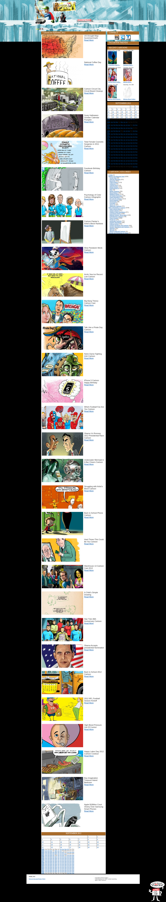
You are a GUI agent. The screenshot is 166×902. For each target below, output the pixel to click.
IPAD (111, 190)
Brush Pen (113, 181)
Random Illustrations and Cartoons (119, 227)
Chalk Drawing (114, 182)
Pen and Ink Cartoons (116, 199)
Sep (65, 849)
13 (70, 842)
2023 (42, 852)
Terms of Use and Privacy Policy (37, 879)
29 (88, 847)
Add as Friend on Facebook (128, 37)
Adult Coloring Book (115, 209)
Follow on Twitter (122, 37)
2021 (42, 855)
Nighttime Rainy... (128, 65)
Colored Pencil (114, 185)
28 (79, 847)
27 (70, 847)
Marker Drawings (114, 191)
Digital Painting (114, 187)
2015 (42, 864)
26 (61, 847)
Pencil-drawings (114, 200)
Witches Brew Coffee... (114, 82)
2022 (42, 853)
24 (42, 847)
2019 (42, 858)
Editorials (51, 23)
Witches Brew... (127, 82)
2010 (42, 871)
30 (98, 847)
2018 (42, 859)
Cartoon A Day (69, 7)
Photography (113, 202)
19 (61, 844)
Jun (58, 851)
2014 (42, 865)
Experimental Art (114, 188)
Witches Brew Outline (129, 99)
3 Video (111, 175)
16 (98, 842)
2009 (42, 873)
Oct (68, 849)
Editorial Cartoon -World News (118, 215)
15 (88, 842)
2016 (42, 862)
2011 (42, 870)
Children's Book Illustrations (117, 212)
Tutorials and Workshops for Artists (118, 233)
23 (98, 844)
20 (70, 844)
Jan (46, 851)
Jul (61, 849)
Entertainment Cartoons (116, 216)
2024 (42, 851)
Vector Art (112, 204)
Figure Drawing (114, 218)
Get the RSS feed (117, 37)
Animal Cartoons (114, 210)
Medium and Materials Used (116, 176)
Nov (70, 852)
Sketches (112, 228)
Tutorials (60, 23)
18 (52, 844)
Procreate (112, 203)
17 (42, 844)
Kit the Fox (113, 219)
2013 (42, 867)
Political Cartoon (114, 224)
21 (79, 844)
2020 (42, 856)
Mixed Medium (114, 193)
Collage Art (113, 184)
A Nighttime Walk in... (114, 65)
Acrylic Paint (113, 178)
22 (88, 844)
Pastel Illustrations (115, 197)
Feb (48, 851)
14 (79, 842)
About (44, 23)
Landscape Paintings (115, 221)
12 (61, 842)
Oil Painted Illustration (116, 196)
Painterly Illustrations (115, 222)
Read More (89, 40)
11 (52, 842)
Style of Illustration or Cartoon (117, 207)
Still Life (112, 230)
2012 (51, 29)
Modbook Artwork (114, 194)
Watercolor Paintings (115, 206)
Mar (51, 851)
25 (52, 847)
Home (37, 23)
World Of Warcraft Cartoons (117, 231)
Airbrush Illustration (115, 179)
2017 (42, 861)
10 (42, 842)
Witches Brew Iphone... (114, 99)
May (56, 851)
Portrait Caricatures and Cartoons (119, 225)
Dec (73, 852)
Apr (53, 852)
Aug (63, 849)
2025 (42, 849)
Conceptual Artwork (115, 213)
